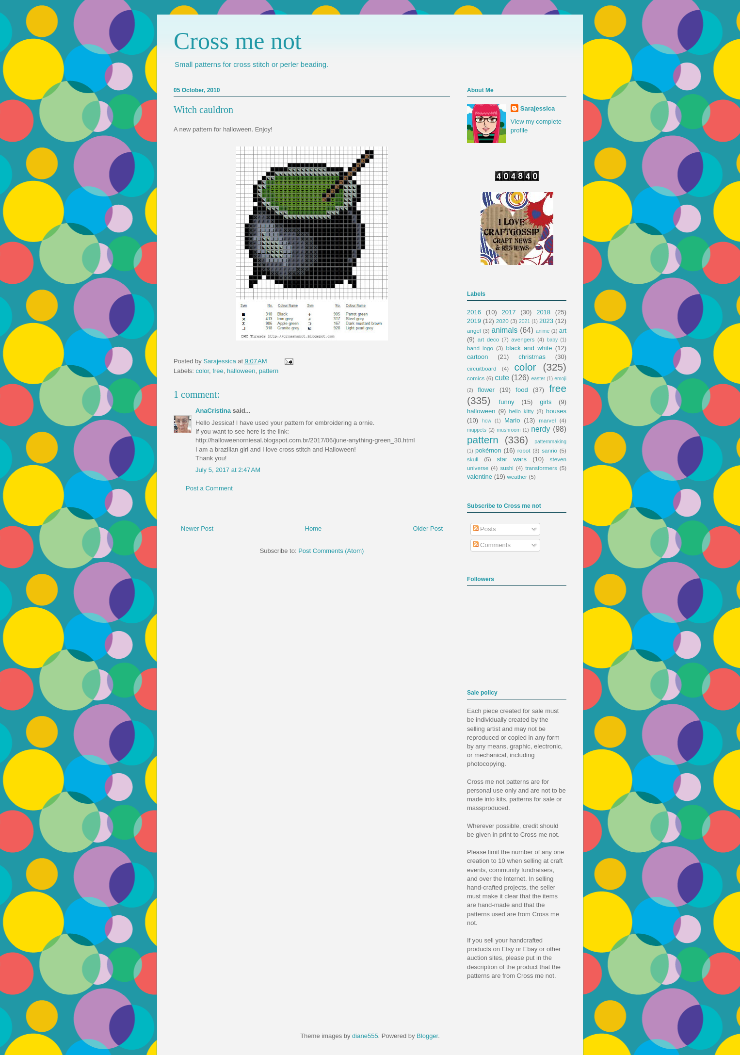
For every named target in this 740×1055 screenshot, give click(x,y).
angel (474, 330)
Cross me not (238, 40)
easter (538, 378)
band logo (480, 348)
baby (552, 339)
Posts (484, 529)
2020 (502, 321)
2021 (524, 321)
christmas (532, 356)
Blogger (427, 1035)
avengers (522, 339)
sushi (507, 468)
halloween (241, 370)
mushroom (509, 430)
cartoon (477, 356)
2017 (509, 312)
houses (556, 411)
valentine (479, 476)
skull (472, 459)
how (486, 420)
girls (545, 402)
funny (507, 402)
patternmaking (550, 441)
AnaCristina (213, 410)
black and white (529, 348)
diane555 (365, 1035)
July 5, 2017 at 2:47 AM (227, 469)
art (562, 330)
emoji (560, 378)
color (202, 370)
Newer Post (197, 528)
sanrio (549, 450)
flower (486, 389)
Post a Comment (209, 488)
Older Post (428, 528)
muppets (476, 430)
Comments (492, 545)
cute (502, 377)
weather (517, 476)
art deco (488, 339)
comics (475, 378)
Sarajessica (220, 361)
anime (542, 331)
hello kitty (521, 411)
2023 (546, 321)
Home (313, 528)
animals (505, 330)
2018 (543, 312)
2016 (474, 312)
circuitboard (481, 368)
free (217, 370)
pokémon (488, 450)
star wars (512, 459)
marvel (547, 420)
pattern (268, 370)
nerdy (540, 429)
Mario (512, 420)
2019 (474, 321)
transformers (541, 468)
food (521, 389)
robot (524, 450)
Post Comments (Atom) (331, 550)
